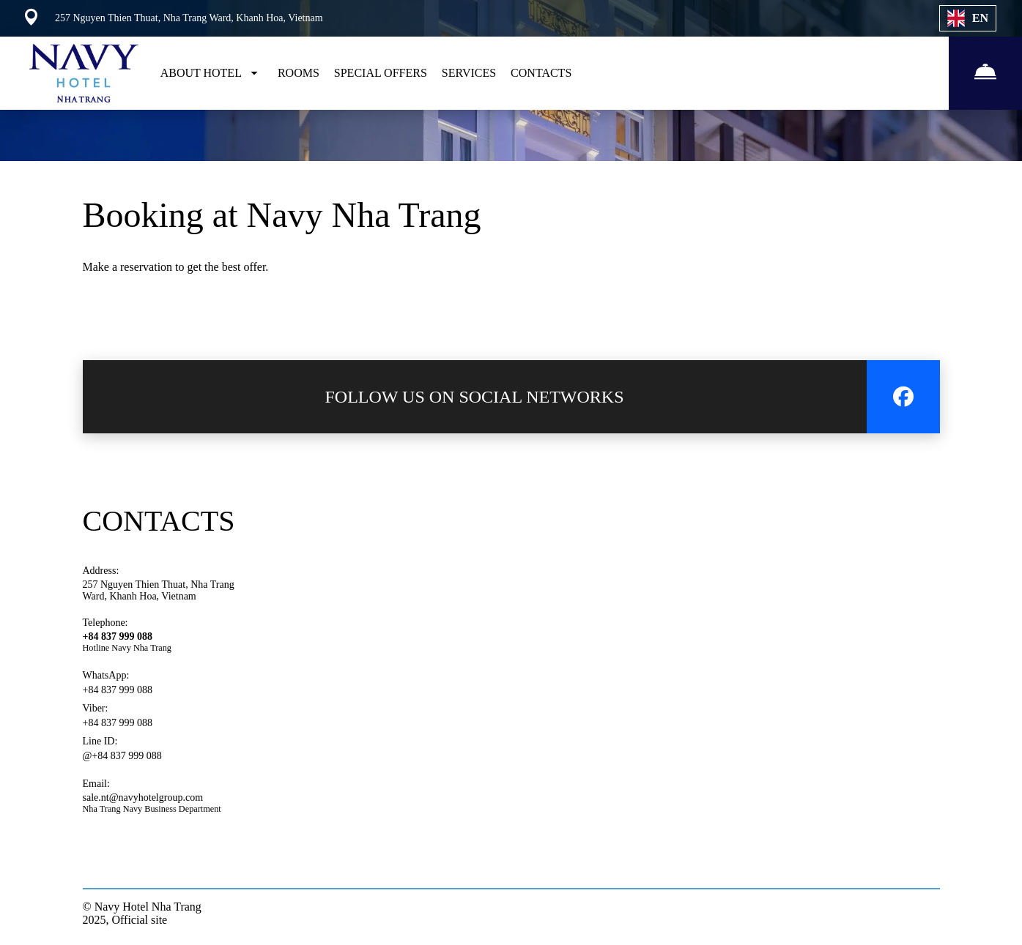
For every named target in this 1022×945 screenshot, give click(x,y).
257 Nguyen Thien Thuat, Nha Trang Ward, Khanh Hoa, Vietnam (158, 590)
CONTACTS (541, 73)
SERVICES (469, 73)
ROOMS (298, 73)
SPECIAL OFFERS (380, 73)
